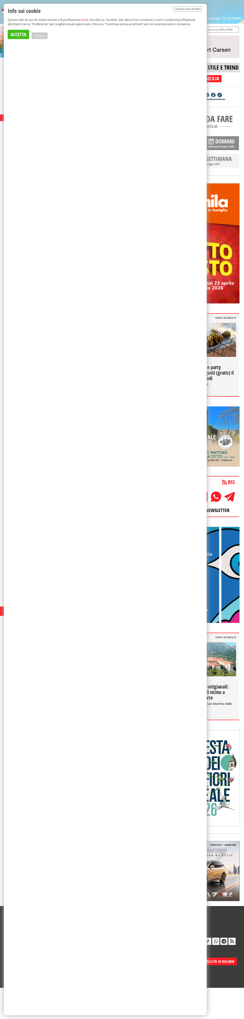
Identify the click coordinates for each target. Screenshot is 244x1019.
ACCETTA (18, 34)
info (84, 20)
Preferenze (39, 35)
